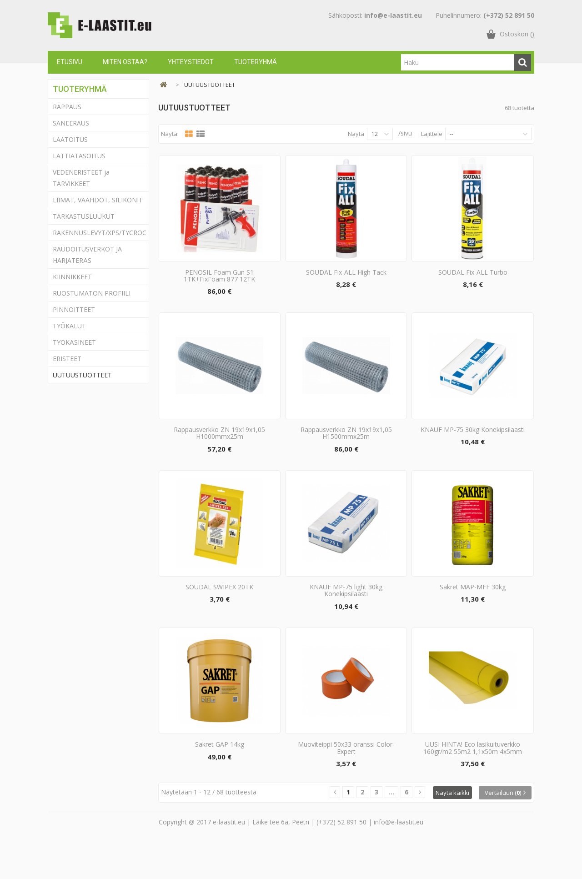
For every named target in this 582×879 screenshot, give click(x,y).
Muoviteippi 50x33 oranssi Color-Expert (346, 781)
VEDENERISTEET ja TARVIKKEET (81, 178)
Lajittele (431, 134)
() (517, 34)
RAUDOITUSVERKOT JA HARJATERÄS (87, 255)
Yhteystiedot (191, 61)
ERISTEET (67, 358)
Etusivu (69, 61)
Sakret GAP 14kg (219, 777)
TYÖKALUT (69, 325)
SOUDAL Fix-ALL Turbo (472, 280)
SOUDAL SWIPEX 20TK (219, 611)
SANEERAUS (71, 123)
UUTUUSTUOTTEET (82, 375)
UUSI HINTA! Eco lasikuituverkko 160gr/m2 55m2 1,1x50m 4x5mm (472, 781)
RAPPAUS (67, 106)
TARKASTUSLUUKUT (84, 216)
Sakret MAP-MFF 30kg (473, 611)
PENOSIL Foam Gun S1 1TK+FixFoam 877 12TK (219, 283)
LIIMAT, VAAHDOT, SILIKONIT (98, 200)
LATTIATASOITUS (79, 155)
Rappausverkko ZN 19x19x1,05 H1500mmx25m (346, 449)
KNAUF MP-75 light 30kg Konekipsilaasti (346, 615)
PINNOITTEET (74, 309)
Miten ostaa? (125, 61)
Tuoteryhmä (255, 61)
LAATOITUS (70, 139)
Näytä (356, 134)
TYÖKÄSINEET (74, 342)
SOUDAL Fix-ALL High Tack (346, 280)
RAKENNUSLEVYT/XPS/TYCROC (99, 232)
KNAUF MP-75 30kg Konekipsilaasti (473, 446)
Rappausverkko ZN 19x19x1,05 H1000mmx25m (219, 449)
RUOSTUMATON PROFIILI (91, 293)
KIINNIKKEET (72, 276)
